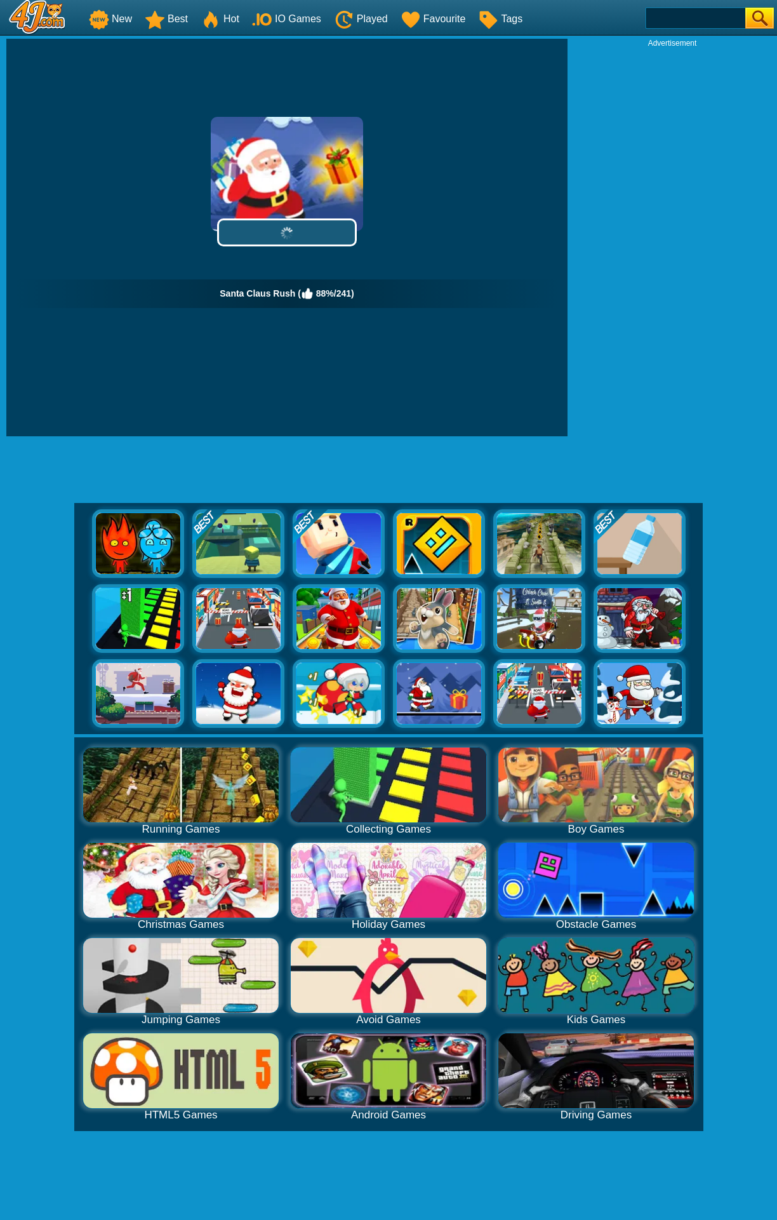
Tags (500, 18)
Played (361, 18)
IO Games (286, 18)
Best (166, 18)
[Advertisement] (672, 238)
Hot (220, 18)
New (110, 18)
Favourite (433, 18)
